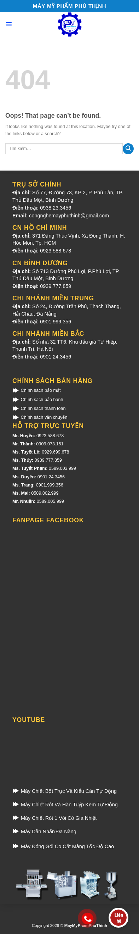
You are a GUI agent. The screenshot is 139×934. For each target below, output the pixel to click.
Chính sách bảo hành (37, 399)
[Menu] (8, 24)
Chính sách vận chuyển (39, 417)
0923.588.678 (55, 251)
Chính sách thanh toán (39, 408)
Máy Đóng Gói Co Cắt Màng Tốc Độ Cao (63, 846)
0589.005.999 (50, 501)
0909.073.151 (49, 443)
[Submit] (128, 148)
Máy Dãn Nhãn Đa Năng (44, 831)
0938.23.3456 (55, 208)
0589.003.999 (62, 468)
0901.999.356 (55, 321)
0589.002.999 (44, 493)
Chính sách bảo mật (36, 390)
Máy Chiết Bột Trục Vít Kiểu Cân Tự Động (64, 791)
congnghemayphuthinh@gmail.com (69, 215)
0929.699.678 (55, 452)
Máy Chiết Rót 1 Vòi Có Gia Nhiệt (54, 818)
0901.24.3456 (55, 357)
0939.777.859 (55, 286)
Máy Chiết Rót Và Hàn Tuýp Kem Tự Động (65, 804)
